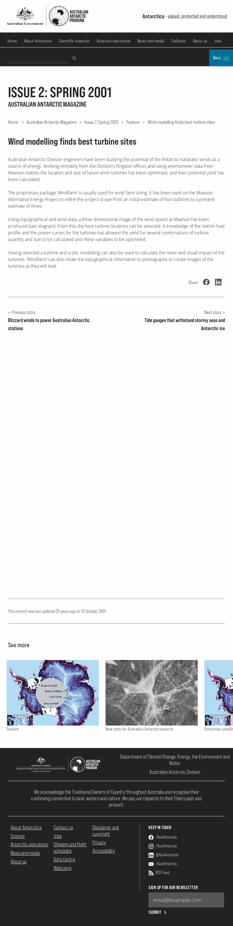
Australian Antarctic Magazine (51, 122)
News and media (150, 41)
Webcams (62, 868)
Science (18, 836)
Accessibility (103, 850)
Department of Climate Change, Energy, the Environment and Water (175, 759)
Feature (133, 122)
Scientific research (74, 41)
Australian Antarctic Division (174, 772)
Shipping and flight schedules (70, 847)
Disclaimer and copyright (105, 830)
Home (12, 41)
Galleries (179, 41)
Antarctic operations (113, 41)
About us (200, 41)
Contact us (63, 827)
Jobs (218, 41)
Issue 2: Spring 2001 (101, 122)
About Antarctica (38, 41)
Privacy (99, 842)
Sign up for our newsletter (173, 887)
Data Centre (64, 859)
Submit (158, 912)
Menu (221, 58)
